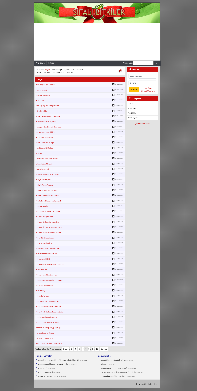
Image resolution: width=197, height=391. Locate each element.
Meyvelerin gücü (42, 270)
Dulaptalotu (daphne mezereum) (114, 368)
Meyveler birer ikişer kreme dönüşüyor (50, 264)
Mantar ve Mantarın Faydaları (46, 190)
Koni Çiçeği (40, 100)
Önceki (65, 349)
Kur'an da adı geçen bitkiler (45, 132)
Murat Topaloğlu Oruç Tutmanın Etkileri (50, 312)
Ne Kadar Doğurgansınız (44, 338)
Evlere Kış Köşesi (45, 372)
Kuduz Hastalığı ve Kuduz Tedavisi (48, 116)
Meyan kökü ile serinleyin (45, 238)
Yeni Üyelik (147, 88)
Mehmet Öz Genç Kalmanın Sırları (48, 222)
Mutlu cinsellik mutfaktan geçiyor (48, 322)
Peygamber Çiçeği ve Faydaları (113, 376)
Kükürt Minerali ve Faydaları (46, 122)
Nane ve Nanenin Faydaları (45, 333)
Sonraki (104, 349)
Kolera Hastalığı (41, 90)
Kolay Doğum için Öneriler (45, 85)
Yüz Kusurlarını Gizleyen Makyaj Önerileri (118, 372)
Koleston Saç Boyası (43, 95)
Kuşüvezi (39, 153)
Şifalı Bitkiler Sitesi (142, 123)
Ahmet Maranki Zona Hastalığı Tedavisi (54, 364)
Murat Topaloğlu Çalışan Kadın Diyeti (49, 307)
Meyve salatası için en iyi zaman (47, 248)
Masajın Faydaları (42, 206)
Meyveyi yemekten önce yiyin (46, 275)
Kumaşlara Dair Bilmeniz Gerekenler (49, 127)
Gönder (134, 89)
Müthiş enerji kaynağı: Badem (46, 317)
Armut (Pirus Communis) (48, 376)
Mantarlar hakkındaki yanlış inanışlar (49, 201)
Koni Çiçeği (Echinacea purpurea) (47, 106)
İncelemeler (132, 108)
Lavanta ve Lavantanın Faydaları (47, 159)
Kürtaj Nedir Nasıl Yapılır (44, 137)
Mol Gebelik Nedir (42, 296)
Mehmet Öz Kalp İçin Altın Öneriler (48, 233)
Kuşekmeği (42, 368)
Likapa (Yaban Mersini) (44, 164)
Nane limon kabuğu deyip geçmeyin (48, 328)
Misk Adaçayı (40, 291)
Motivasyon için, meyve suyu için (47, 301)
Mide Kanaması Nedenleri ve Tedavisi (49, 280)
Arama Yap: (128, 63)
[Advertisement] (97, 41)
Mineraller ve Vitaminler (44, 285)
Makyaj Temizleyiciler (43, 180)
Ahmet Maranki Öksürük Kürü (113, 360)
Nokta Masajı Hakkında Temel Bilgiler (49, 344)
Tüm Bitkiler (132, 113)
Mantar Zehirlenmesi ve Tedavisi (47, 196)
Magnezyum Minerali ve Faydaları (48, 174)
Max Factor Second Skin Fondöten (48, 211)
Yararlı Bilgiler (132, 118)
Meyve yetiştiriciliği (43, 259)
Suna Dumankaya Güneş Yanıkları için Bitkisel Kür (59, 360)
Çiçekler (130, 103)
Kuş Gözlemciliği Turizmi (44, 148)
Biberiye (104, 364)
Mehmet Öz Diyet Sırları (44, 217)
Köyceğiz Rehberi (42, 111)
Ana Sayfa (40, 63)
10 (97, 349)
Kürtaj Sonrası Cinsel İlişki (45, 143)
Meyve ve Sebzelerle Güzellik (46, 254)
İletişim (51, 63)
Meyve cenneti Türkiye (44, 243)
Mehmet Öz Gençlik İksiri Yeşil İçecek (49, 227)
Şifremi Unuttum (148, 91)
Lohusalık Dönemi (42, 169)
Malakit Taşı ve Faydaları (44, 185)
